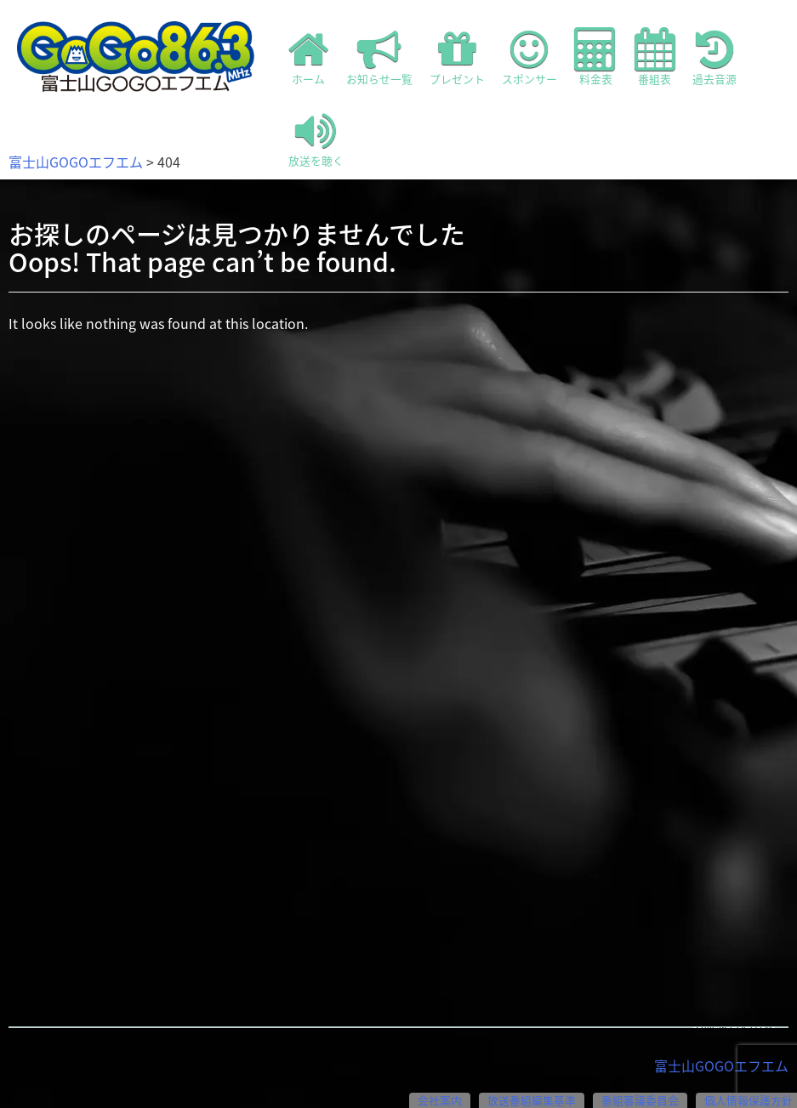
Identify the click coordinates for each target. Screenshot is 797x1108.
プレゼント (457, 57)
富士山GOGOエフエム (76, 161)
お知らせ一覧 (379, 57)
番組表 (655, 57)
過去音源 (714, 57)
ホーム (308, 57)
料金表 (596, 57)
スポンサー (529, 57)
